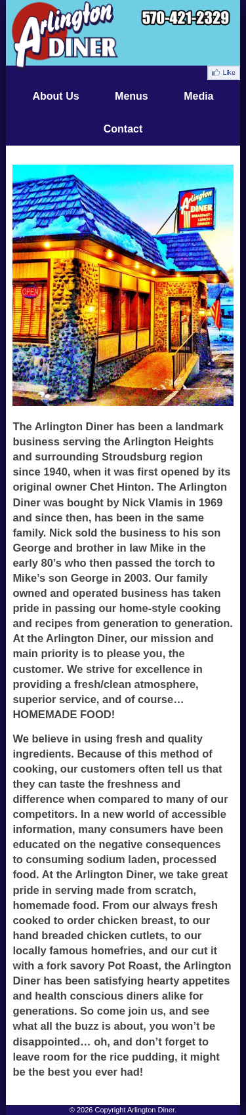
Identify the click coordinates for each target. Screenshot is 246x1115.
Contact (123, 128)
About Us (55, 96)
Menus (131, 96)
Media (198, 96)
